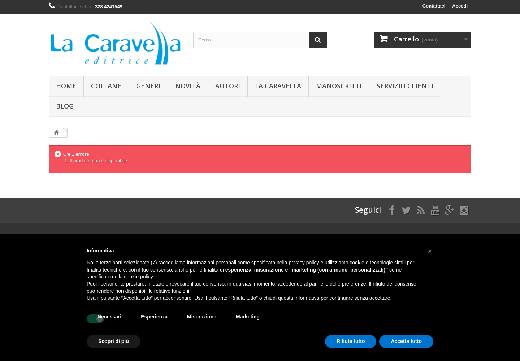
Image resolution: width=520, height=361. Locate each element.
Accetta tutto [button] (406, 341)
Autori (227, 86)
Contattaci (434, 6)
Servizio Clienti (405, 86)
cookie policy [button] (138, 276)
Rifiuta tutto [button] (351, 341)
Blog (65, 106)
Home (66, 86)
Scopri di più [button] (113, 341)
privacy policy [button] (304, 262)
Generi (148, 86)
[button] (430, 251)
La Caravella (278, 86)
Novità (187, 86)
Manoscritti (339, 86)
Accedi (460, 6)
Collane (106, 86)
